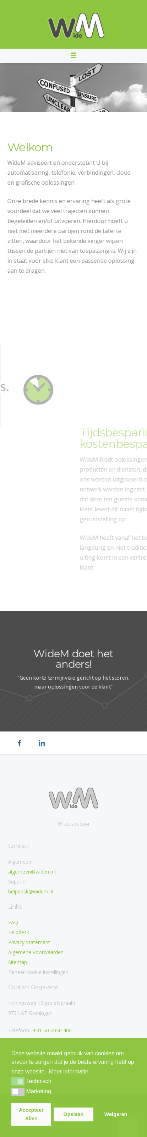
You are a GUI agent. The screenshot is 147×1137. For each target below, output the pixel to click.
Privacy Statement (29, 942)
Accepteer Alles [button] (31, 1114)
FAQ (13, 922)
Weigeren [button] (115, 1114)
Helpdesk (18, 932)
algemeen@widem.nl (32, 871)
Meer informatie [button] (68, 1071)
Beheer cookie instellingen (38, 972)
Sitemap (17, 962)
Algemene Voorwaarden (36, 952)
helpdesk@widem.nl (30, 891)
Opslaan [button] (74, 1114)
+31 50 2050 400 (52, 1030)
